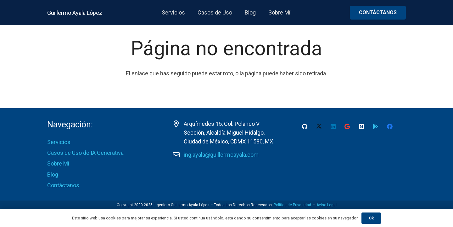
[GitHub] (305, 126)
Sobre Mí (58, 163)
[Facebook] (390, 126)
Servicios (58, 142)
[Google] (347, 126)
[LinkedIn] (333, 126)
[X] (319, 126)
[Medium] (361, 126)
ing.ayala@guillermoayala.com (221, 154)
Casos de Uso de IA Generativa (85, 152)
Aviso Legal (326, 205)
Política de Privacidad (292, 205)
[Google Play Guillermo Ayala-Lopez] (375, 126)
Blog (52, 174)
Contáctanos (63, 185)
